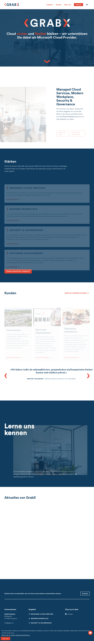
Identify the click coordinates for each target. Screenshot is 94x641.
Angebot (49, 5)
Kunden (59, 5)
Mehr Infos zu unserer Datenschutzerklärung (15, 635)
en (87, 5)
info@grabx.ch (9, 623)
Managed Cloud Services (42, 614)
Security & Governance (41, 623)
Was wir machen (76, 136)
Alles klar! (5, 639)
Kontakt (79, 5)
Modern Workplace (39, 618)
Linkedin (70, 614)
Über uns (67, 5)
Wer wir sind (62, 136)
